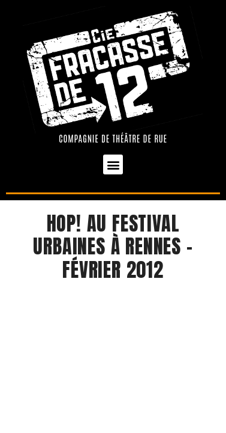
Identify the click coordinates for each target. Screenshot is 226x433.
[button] (113, 164)
